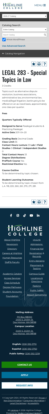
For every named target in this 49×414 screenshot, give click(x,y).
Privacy (42, 398)
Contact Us (24, 364)
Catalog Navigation (15, 53)
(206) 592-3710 (29, 344)
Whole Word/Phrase (15, 39)
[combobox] (24, 16)
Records (36, 256)
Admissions (36, 244)
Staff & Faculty (12, 262)
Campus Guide (37, 274)
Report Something (37, 295)
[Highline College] (12, 5)
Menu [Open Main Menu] (40, 5)
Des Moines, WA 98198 (24, 322)
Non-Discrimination (13, 400)
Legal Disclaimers (18, 403)
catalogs (14, 410)
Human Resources (12, 258)
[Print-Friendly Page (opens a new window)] (39, 64)
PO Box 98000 (24, 317)
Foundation (12, 296)
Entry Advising (36, 261)
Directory (12, 249)
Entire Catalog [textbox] (8, 30)
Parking (37, 286)
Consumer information (33, 400)
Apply (24, 375)
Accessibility (33, 403)
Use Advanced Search (13, 46)
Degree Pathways (12, 287)
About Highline (12, 240)
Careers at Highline (12, 253)
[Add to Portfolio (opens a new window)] (33, 64)
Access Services (12, 278)
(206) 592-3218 (32, 353)
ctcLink (37, 240)
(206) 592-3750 (29, 349)
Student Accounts (12, 291)
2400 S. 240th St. (24, 319)
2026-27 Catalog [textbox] (9, 16)
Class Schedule (12, 283)
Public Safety (37, 290)
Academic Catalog (12, 274)
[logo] (24, 230)
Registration (35, 253)
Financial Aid (36, 249)
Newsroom (12, 244)
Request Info (24, 385)
